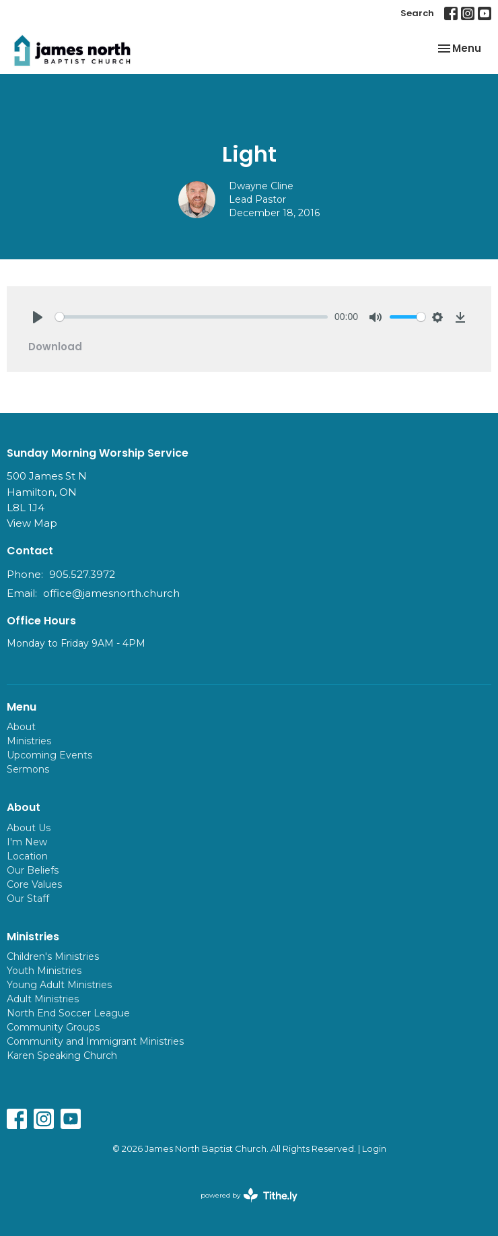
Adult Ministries (43, 999)
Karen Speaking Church (62, 1055)
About (21, 727)
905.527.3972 (82, 574)
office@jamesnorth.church (111, 593)
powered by (249, 1195)
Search (417, 13)
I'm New (27, 842)
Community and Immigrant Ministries (95, 1041)
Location (27, 856)
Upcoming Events (49, 755)
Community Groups (53, 1027)
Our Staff (28, 898)
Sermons (28, 769)
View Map (32, 523)
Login (374, 1149)
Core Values (34, 884)
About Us (28, 828)
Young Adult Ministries (59, 985)
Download (55, 346)
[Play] (37, 317)
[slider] (191, 317)
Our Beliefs (33, 870)
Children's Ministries (53, 956)
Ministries (29, 741)
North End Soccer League (68, 1013)
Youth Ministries (44, 971)
